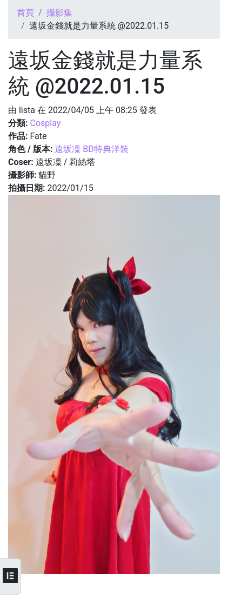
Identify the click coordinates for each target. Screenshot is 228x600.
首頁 (25, 13)
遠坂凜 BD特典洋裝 (91, 149)
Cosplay (45, 123)
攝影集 (59, 13)
